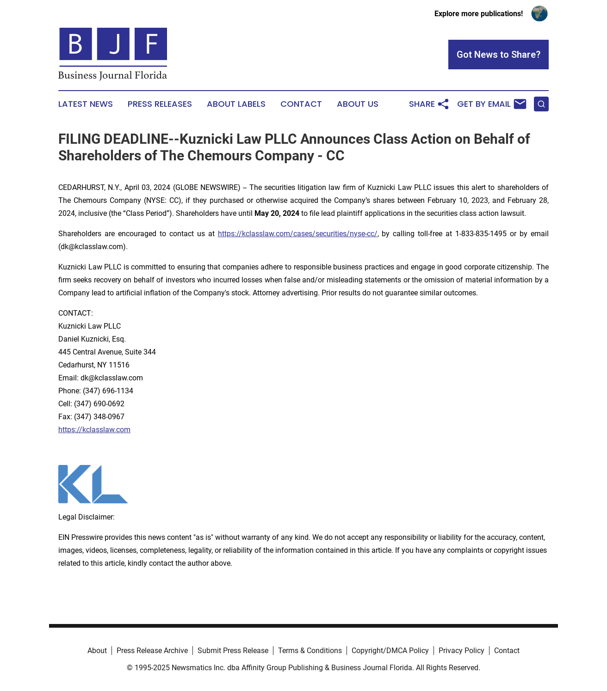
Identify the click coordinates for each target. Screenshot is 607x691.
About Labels (236, 104)
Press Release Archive (152, 650)
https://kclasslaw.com (94, 429)
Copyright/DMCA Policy (390, 650)
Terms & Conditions (310, 650)
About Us (357, 104)
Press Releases (160, 104)
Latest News (85, 104)
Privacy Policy (461, 650)
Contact (301, 104)
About (97, 650)
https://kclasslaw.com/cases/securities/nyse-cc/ (298, 233)
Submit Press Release (233, 650)
